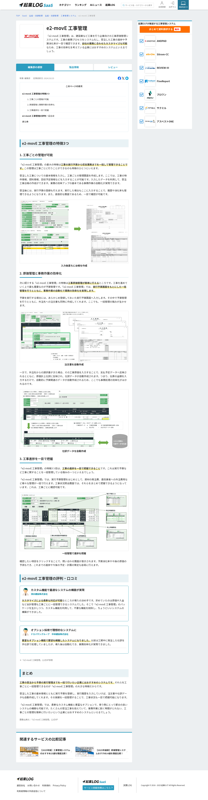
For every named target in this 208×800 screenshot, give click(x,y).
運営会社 (21, 785)
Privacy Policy (60, 785)
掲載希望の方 (183, 7)
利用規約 (46, 785)
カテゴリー (65, 5)
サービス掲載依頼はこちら (98, 787)
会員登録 (162, 7)
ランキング (81, 5)
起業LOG (110, 5)
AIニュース (96, 5)
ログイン (172, 7)
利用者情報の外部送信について (31, 791)
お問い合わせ (34, 785)
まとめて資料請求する (161, 29)
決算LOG (127, 785)
